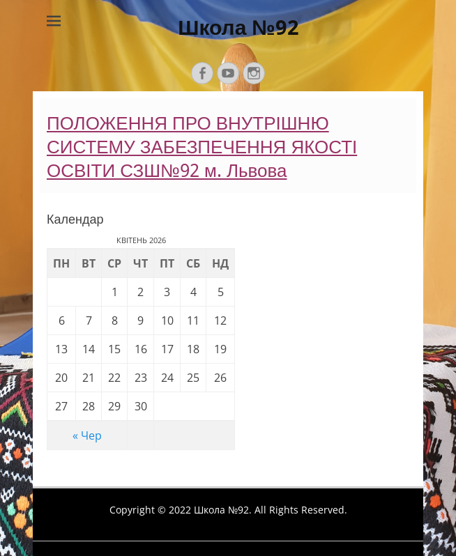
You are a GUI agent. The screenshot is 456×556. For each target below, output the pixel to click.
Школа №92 (238, 27)
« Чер (87, 435)
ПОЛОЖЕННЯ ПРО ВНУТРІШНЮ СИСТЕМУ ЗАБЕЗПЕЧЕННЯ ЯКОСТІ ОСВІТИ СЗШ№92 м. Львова (202, 147)
